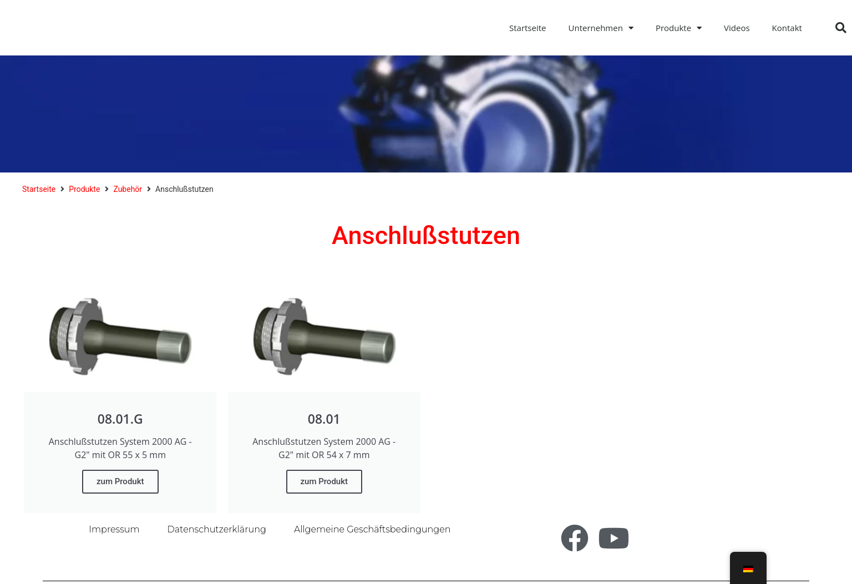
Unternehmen (601, 28)
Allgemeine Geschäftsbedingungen (372, 529)
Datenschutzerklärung (217, 529)
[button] (841, 28)
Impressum (114, 529)
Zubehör (127, 189)
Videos (737, 27)
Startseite (527, 27)
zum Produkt (120, 481)
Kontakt (787, 27)
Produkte (679, 28)
